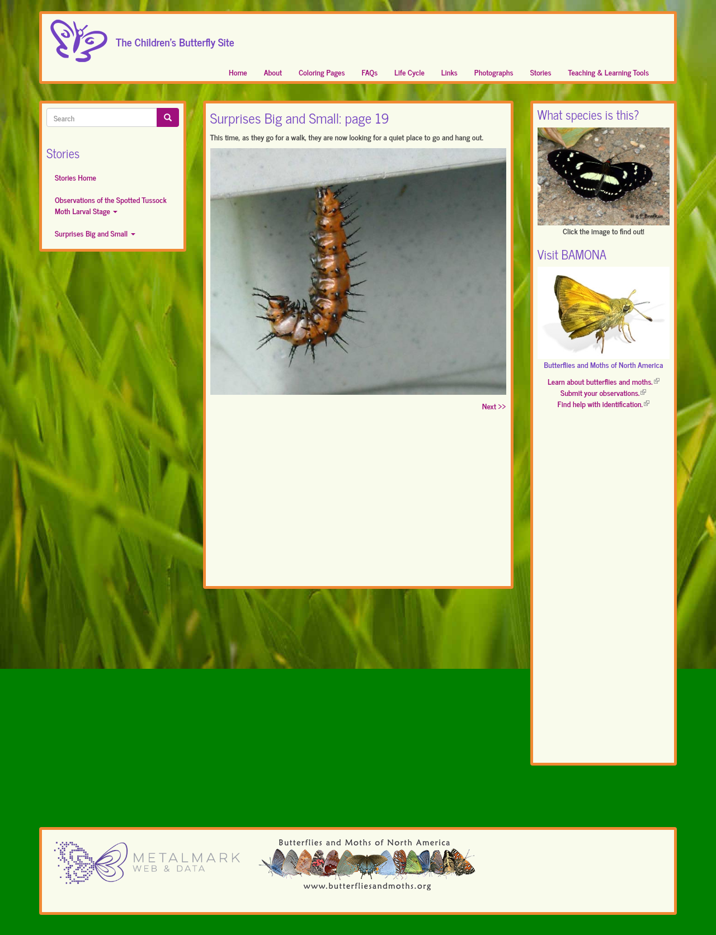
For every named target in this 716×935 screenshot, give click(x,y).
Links (449, 71)
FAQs (370, 71)
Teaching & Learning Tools (608, 71)
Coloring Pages (322, 71)
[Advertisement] (358, 501)
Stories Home (75, 177)
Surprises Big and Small (95, 232)
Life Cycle (409, 71)
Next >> (494, 405)
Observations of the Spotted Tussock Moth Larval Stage (111, 205)
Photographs (494, 71)
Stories (541, 71)
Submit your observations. (603, 392)
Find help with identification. (603, 403)
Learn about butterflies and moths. (604, 381)
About (273, 71)
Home (238, 71)
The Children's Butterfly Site (175, 38)
